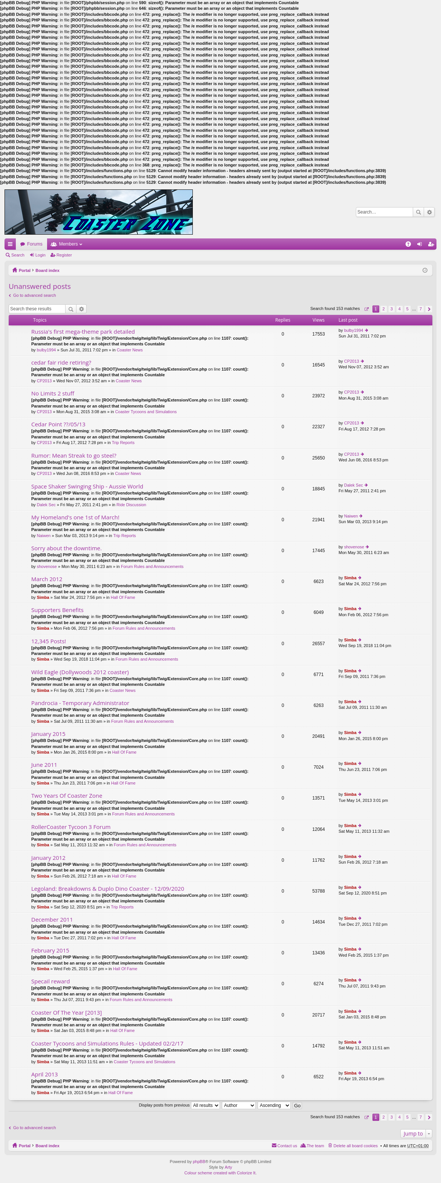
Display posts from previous (179, 1105)
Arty (228, 1167)
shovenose (47, 566)
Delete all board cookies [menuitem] (356, 1145)
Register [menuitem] (432, 245)
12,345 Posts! (48, 641)
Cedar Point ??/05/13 (58, 424)
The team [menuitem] (315, 1145)
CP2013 (44, 381)
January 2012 (48, 857)
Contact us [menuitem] (288, 1145)
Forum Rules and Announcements (152, 566)
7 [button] (421, 309)
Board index (47, 270)
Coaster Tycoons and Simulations (146, 411)
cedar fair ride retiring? (61, 362)
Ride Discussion (131, 504)
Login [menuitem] (421, 245)
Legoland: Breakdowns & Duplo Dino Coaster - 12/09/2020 (107, 888)
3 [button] (392, 309)
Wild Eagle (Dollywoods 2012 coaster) (80, 672)
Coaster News (130, 350)
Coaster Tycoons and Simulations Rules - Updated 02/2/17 (107, 1043)
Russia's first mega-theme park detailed (83, 331)
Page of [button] (366, 309)
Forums (35, 244)
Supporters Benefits (57, 610)
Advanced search (429, 212)
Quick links (12, 245)
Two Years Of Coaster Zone (66, 795)
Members (68, 244)
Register (64, 255)
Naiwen (44, 535)
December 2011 (52, 919)
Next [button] (428, 309)
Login (40, 255)
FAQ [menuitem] (410, 245)
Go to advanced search (34, 295)
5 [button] (407, 309)
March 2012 (47, 579)
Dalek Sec (46, 504)
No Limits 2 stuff (52, 393)
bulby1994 (46, 350)
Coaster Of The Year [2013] (66, 1012)
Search (418, 212)
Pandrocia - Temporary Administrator (80, 703)
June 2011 (44, 764)
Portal (25, 270)
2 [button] (384, 309)
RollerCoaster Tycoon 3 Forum (71, 826)
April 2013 (44, 1074)
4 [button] (399, 309)
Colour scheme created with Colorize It (220, 1173)
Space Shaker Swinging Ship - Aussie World (87, 486)
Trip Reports (123, 442)
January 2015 (48, 733)
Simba (43, 597)
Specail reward (50, 981)
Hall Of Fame (123, 597)
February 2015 (50, 950)
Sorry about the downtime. (66, 548)
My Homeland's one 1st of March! (75, 517)
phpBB (199, 1161)
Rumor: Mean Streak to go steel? (73, 455)
